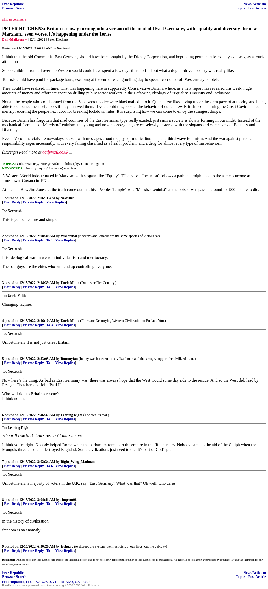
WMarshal (69, 236)
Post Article (257, 8)
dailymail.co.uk (55, 152)
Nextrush (67, 198)
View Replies (56, 202)
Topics (240, 8)
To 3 (49, 325)
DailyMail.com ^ (14, 39)
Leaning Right (71, 415)
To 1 (49, 240)
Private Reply (33, 202)
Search (21, 8)
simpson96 (69, 500)
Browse (7, 8)
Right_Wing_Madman (78, 462)
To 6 (49, 466)
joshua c (67, 546)
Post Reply (12, 202)
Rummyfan (69, 359)
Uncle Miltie (70, 283)
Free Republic (13, 4)
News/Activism (254, 4)
